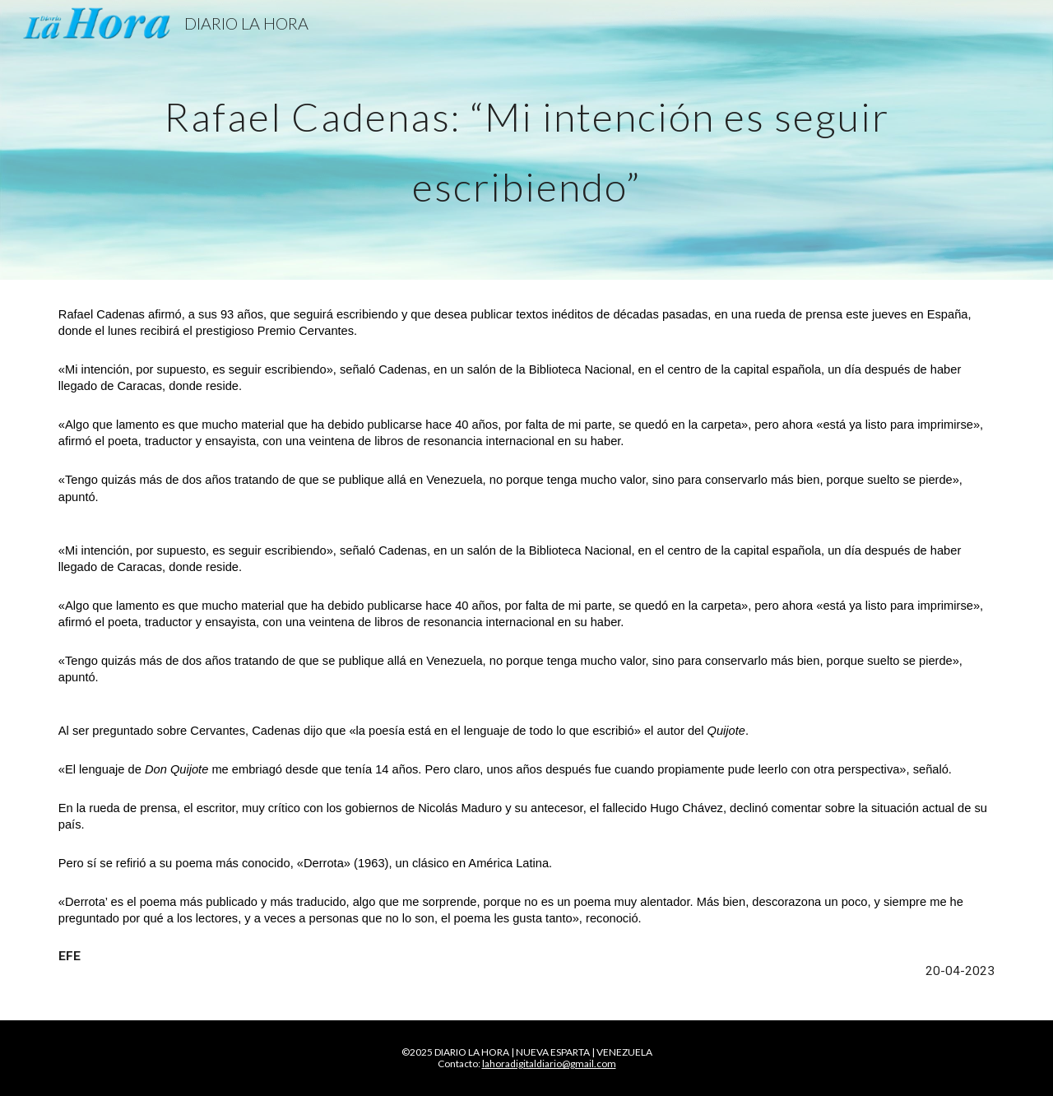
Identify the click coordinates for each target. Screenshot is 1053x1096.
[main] (526, 140)
